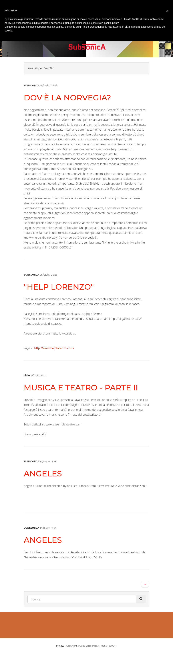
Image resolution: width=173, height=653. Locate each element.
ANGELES (43, 473)
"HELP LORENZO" (59, 287)
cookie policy (111, 22)
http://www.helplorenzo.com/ (54, 348)
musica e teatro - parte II (81, 387)
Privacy (60, 645)
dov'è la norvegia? (67, 97)
